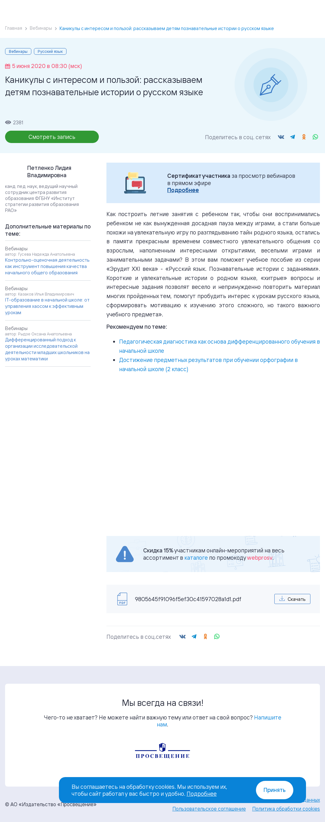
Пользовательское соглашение (209, 809)
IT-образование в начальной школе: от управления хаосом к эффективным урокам (47, 306)
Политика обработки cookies (286, 809)
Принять (275, 790)
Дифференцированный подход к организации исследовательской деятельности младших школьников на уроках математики (47, 349)
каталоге (196, 557)
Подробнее (183, 190)
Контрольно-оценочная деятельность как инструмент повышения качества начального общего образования (47, 266)
